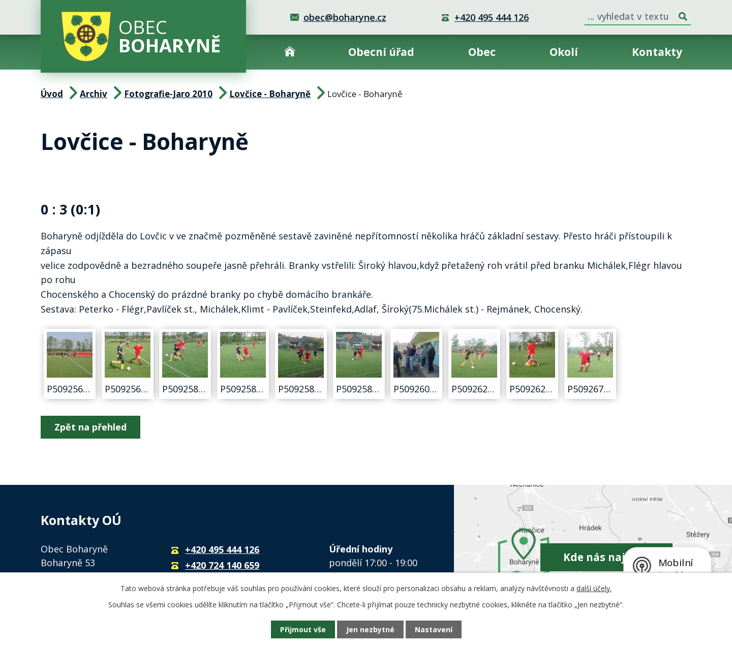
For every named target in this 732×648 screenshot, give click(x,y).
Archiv (93, 94)
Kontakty (657, 52)
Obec (482, 52)
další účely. (594, 588)
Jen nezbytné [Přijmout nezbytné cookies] (370, 629)
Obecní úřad (381, 52)
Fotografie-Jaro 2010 (168, 94)
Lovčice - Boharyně (270, 94)
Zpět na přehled (90, 427)
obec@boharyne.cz (344, 17)
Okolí (564, 52)
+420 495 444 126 (491, 17)
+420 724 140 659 (222, 565)
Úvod (289, 52)
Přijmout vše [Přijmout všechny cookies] (303, 629)
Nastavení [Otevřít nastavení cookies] (433, 629)
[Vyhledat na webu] (637, 14)
